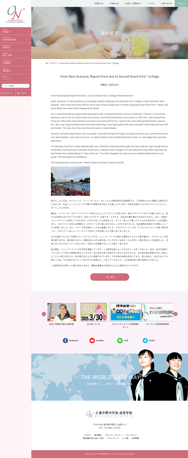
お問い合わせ (166, 3)
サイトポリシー (132, 435)
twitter (149, 340)
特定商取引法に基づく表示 (93, 438)
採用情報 (135, 438)
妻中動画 (97, 435)
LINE (122, 340)
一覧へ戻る (110, 277)
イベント (16, 78)
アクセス (151, 3)
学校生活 (16, 47)
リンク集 (125, 438)
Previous (44, 314)
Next (175, 314)
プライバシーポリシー (113, 435)
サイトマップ (112, 438)
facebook (70, 340)
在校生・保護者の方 (133, 3)
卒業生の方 (114, 3)
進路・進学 (16, 54)
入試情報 (16, 62)
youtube (97, 340)
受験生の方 (99, 3)
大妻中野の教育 (16, 39)
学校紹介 (16, 31)
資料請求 (16, 70)
